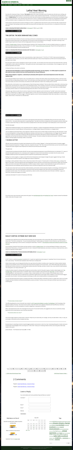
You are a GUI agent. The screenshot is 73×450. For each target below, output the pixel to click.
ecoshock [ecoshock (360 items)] (52, 427)
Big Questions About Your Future (14, 312)
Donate (27, 4)
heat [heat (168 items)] (60, 433)
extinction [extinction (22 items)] (51, 431)
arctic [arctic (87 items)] (50, 423)
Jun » (29, 430)
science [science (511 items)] (58, 438)
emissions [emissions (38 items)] (58, 427)
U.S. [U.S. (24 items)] (54, 439)
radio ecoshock (31, 371)
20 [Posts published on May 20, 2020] (33, 427)
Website (22, 410)
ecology (28, 368)
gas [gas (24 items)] (61, 431)
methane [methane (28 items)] (68, 433)
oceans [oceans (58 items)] (61, 434)
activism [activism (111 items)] (54, 421)
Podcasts (15, 4)
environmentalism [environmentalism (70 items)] (64, 429)
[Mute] (17, 30)
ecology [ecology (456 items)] (61, 425)
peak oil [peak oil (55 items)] (66, 434)
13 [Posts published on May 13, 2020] (33, 425)
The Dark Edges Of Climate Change (15, 300)
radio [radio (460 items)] (55, 436)
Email (22, 407)
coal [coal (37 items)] (50, 425)
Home (3, 4)
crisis (24, 368)
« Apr (27, 430)
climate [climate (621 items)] (55, 423)
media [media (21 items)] (66, 433)
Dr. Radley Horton (39, 246)
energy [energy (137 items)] (62, 427)
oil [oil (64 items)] (63, 434)
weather (42, 371)
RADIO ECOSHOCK (10, 2)
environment (41, 368)
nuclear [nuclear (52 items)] (51, 434)
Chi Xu (58, 161)
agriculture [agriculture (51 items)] (59, 421)
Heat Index (52, 271)
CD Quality (30, 28)
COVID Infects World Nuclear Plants (13, 373)
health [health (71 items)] (57, 433)
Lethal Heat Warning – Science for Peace (26, 383)
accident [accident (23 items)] (50, 421)
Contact (23, 4)
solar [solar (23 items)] (62, 438)
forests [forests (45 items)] (59, 431)
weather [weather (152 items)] (57, 439)
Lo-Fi (38, 28)
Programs (10, 4)
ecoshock (34, 368)
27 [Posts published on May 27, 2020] (33, 428)
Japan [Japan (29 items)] (63, 433)
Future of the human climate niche (43, 45)
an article (20, 259)
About (6, 4)
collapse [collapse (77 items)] (53, 425)
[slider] (19, 31)
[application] (14, 31)
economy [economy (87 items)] (66, 425)
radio (64, 368)
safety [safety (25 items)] (54, 438)
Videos (31, 4)
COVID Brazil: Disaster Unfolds (60, 373)
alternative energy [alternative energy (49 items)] (66, 421)
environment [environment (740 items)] (54, 429)
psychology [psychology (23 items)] (51, 436)
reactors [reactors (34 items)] (51, 438)
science (37, 371)
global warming (48, 368)
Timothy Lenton (13, 44)
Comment (22, 397)
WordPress (48, 448)
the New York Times (49, 195)
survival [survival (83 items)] (51, 439)
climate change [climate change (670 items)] (64, 423)
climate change (18, 368)
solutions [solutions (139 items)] (65, 438)
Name (22, 404)
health (55, 368)
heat (60, 368)
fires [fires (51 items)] (54, 431)
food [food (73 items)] (56, 431)
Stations (19, 4)
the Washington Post (38, 195)
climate (11, 368)
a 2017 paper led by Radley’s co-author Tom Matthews (43, 303)
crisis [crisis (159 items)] (56, 425)
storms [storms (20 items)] (69, 438)
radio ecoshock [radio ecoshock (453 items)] (62, 436)
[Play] (6, 30)
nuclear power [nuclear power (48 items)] (56, 434)
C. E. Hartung (30, 448)
